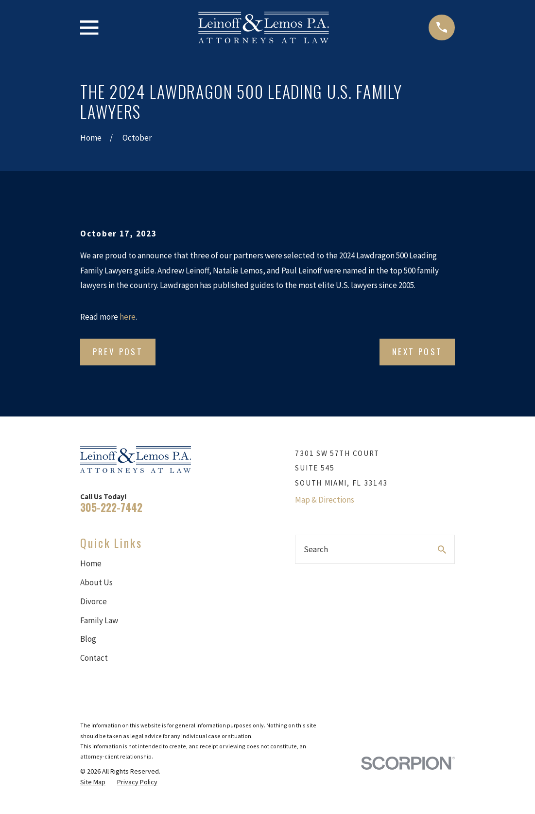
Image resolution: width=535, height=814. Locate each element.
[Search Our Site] (442, 549)
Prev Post (118, 351)
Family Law (99, 620)
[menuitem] (92, 782)
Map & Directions (324, 499)
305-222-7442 (111, 507)
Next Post (417, 351)
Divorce (93, 601)
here (128, 316)
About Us (96, 582)
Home (91, 563)
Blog (88, 638)
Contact (94, 657)
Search (316, 549)
